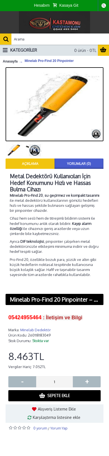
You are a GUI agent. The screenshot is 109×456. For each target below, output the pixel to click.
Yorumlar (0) (79, 164)
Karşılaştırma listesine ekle (56, 417)
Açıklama (30, 164)
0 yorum (40, 428)
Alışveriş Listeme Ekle (57, 409)
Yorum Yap (59, 428)
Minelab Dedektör (35, 330)
